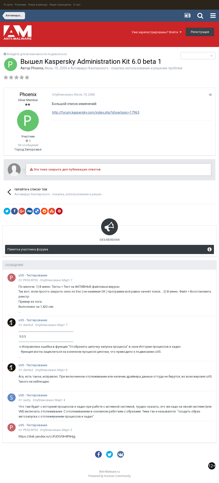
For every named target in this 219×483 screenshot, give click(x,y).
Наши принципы (60, 4)
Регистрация (200, 32)
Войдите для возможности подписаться (37, 54)
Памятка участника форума (27, 249)
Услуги (8, 4)
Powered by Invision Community (109, 476)
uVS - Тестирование (33, 275)
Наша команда (37, 4)
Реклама (20, 4)
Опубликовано (73, 94)
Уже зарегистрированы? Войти (156, 32)
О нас (77, 4)
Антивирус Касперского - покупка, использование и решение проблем (126, 68)
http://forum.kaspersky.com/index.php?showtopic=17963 (95, 112)
